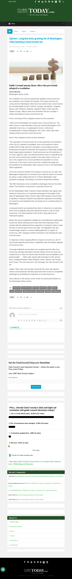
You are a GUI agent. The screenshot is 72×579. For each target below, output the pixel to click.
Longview (48, 291)
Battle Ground (17, 288)
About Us (12, 531)
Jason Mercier (40, 291)
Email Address (13, 377)
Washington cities (56, 291)
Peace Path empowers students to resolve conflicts (30, 495)
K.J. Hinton (11, 490)
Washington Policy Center (29, 291)
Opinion (24, 31)
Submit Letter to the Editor (16, 526)
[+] (45, 320)
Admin (43, 576)
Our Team (12, 536)
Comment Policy (14, 545)
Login (61, 308)
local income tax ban (26, 288)
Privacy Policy (51, 576)
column (12, 291)
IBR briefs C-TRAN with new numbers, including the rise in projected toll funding (36, 490)
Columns (32, 31)
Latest (49, 288)
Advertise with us (14, 540)
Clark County (43, 288)
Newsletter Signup (14, 522)
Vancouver (35, 288)
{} (42, 320)
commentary (18, 291)
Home (16, 31)
